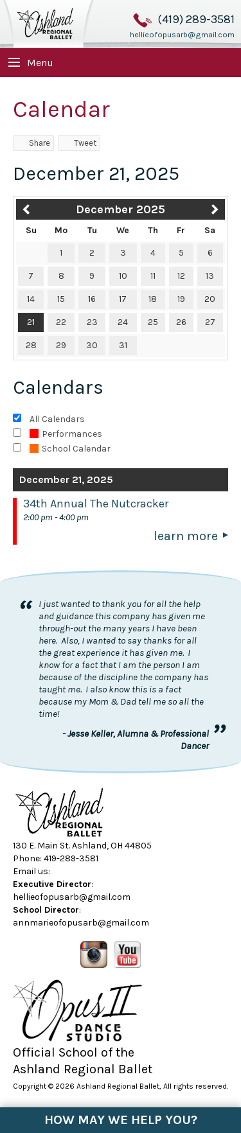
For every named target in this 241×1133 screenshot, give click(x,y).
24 (123, 322)
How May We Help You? (120, 1119)
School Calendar (70, 448)
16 (92, 299)
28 (31, 345)
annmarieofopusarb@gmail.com (81, 922)
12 (181, 275)
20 (209, 299)
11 (153, 275)
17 (123, 299)
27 (210, 322)
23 (92, 322)
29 (61, 345)
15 (61, 299)
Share (33, 143)
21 (31, 322)
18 (152, 299)
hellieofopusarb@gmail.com (182, 34)
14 (31, 299)
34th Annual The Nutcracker (95, 503)
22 (61, 322)
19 (181, 299)
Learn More (186, 536)
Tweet (79, 143)
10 (123, 275)
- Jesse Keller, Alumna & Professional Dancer (135, 739)
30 (92, 345)
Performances (66, 433)
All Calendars (57, 419)
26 (181, 322)
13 (210, 275)
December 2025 (120, 209)
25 (153, 322)
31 (123, 345)
